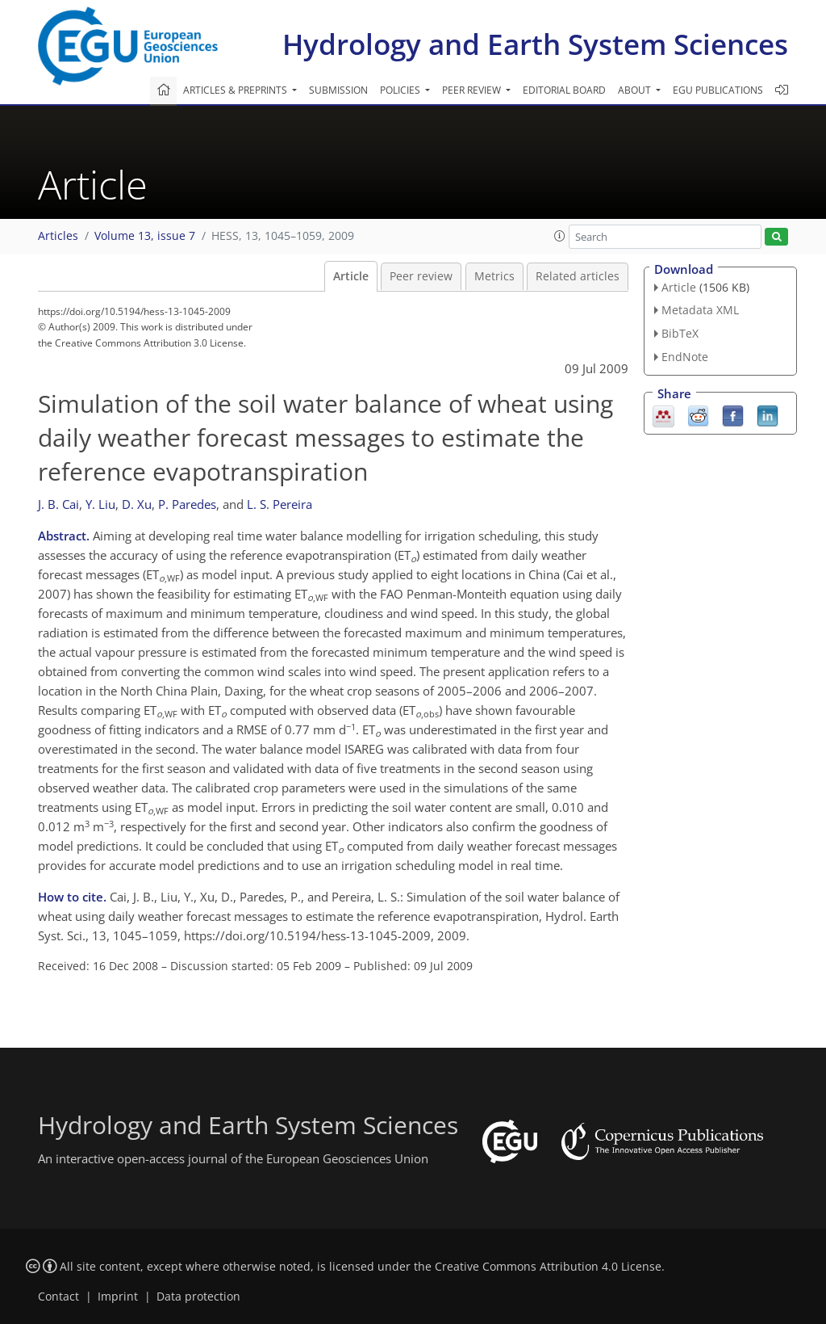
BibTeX (680, 333)
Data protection (198, 1296)
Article (351, 276)
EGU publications (718, 90)
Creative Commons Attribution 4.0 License (548, 1266)
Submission (338, 90)
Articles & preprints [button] (236, 90)
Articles (58, 236)
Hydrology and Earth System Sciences (535, 44)
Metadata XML (700, 309)
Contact (58, 1296)
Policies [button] (401, 90)
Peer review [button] (472, 90)
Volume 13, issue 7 (144, 236)
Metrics (494, 276)
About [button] (635, 90)
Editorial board (564, 90)
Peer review (421, 276)
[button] (559, 236)
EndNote (684, 356)
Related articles (578, 276)
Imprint (118, 1296)
